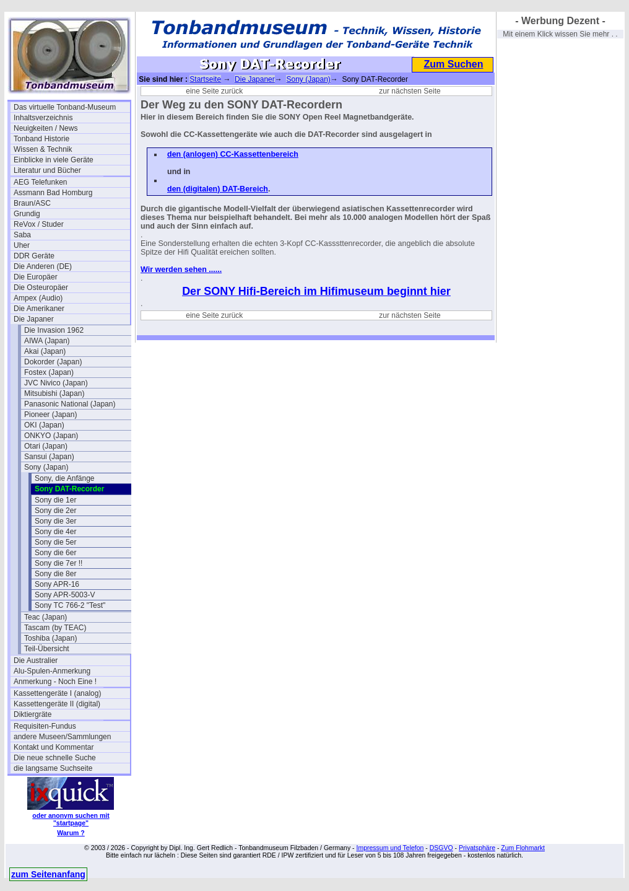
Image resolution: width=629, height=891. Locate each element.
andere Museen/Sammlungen (62, 736)
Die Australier (36, 660)
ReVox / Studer (39, 224)
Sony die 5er (55, 542)
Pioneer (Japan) (50, 414)
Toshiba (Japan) (50, 638)
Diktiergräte (32, 714)
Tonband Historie (41, 138)
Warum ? (71, 832)
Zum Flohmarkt (523, 847)
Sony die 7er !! (58, 563)
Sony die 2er (55, 510)
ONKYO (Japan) (51, 435)
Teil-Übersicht (46, 648)
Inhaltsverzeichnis (43, 117)
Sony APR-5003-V (65, 594)
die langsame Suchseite (53, 768)
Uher (22, 245)
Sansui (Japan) (49, 456)
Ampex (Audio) (38, 298)
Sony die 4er (55, 531)
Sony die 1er (55, 500)
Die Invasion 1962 (54, 330)
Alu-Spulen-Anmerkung (52, 671)
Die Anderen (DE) (43, 266)
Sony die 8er (55, 573)
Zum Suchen (453, 64)
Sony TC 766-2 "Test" (70, 605)
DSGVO (441, 847)
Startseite (205, 79)
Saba (22, 234)
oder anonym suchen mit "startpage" (70, 819)
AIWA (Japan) (47, 340)
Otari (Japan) (45, 446)
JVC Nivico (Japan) (56, 383)
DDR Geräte (34, 256)
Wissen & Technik (43, 149)
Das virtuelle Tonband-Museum (65, 107)
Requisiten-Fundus (45, 726)
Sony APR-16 (57, 584)
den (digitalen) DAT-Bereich (217, 189)
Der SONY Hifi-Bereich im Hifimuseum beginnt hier (316, 291)
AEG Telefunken (40, 182)
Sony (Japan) (46, 467)
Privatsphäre (477, 847)
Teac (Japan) (45, 617)
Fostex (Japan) (49, 372)
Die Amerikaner (39, 308)
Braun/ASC (32, 203)
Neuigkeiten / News (45, 128)
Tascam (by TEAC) (55, 627)
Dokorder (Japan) (53, 362)
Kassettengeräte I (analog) (57, 693)
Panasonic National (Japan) (69, 404)
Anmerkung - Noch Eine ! (55, 681)
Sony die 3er (55, 521)
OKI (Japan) (44, 425)
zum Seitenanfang (48, 874)
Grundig (27, 213)
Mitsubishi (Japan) (54, 393)
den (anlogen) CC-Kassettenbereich (232, 154)
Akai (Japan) (45, 351)
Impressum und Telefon (389, 847)
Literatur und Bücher (47, 170)
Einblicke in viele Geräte (53, 160)
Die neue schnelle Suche (55, 757)
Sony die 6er (55, 552)
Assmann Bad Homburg (53, 192)
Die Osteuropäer (41, 287)
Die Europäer (36, 277)
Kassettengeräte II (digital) (57, 704)
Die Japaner (34, 319)
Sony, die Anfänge (65, 478)
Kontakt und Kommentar (53, 747)
